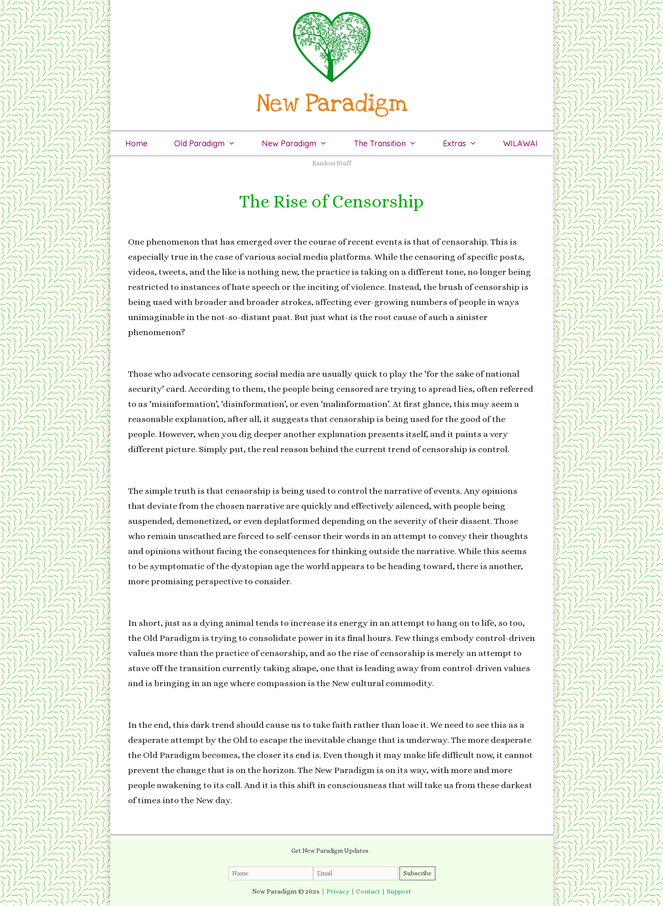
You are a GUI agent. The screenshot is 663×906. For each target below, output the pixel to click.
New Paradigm (301, 143)
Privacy (337, 891)
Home (136, 143)
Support (399, 891)
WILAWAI (520, 143)
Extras (466, 143)
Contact (368, 891)
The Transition (392, 143)
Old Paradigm (211, 143)
